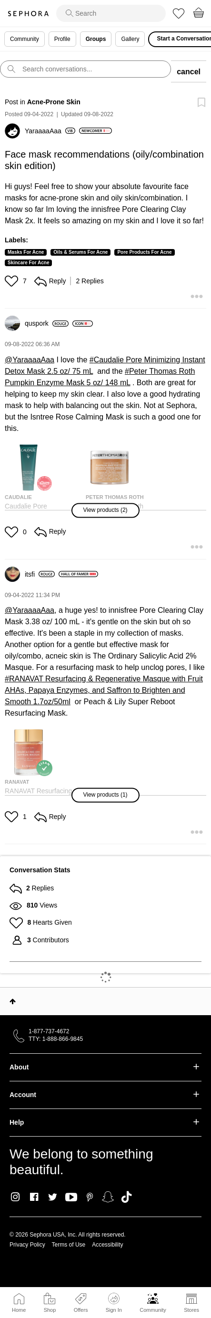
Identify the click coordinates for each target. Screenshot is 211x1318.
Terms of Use (69, 1244)
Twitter (53, 1197)
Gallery (130, 39)
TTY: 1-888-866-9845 (56, 1039)
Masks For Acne (26, 252)
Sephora (28, 13)
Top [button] (12, 1001)
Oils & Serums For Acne (80, 252)
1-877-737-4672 (49, 1031)
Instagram (15, 1197)
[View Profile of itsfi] (40, 574)
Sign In (114, 1303)
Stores (191, 1310)
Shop (50, 1310)
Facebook (34, 1197)
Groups (96, 39)
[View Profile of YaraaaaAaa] (50, 131)
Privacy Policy (27, 1244)
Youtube (71, 1197)
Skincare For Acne (28, 262)
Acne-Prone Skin (53, 102)
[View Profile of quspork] (47, 323)
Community (153, 1310)
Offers (81, 1310)
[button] (12, 281)
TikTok (126, 1197)
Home (19, 1310)
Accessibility (107, 1244)
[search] (111, 13)
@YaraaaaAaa (29, 360)
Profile (62, 39)
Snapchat (108, 1197)
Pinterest (90, 1197)
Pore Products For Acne (144, 252)
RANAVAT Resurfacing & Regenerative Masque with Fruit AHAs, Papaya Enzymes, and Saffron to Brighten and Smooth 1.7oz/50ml (104, 690)
